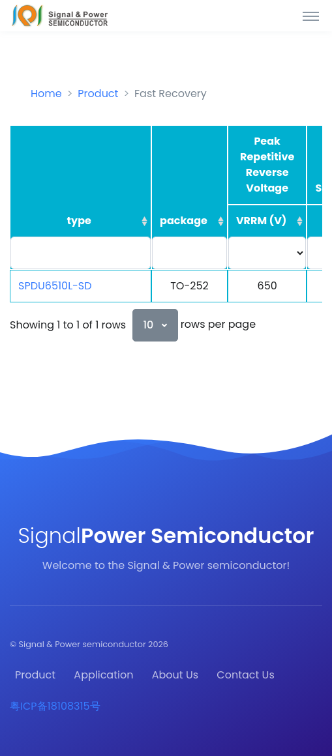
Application (103, 674)
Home (46, 93)
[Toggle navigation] (310, 15)
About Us (175, 674)
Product (98, 93)
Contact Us (245, 674)
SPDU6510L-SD (55, 285)
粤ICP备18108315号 (55, 706)
